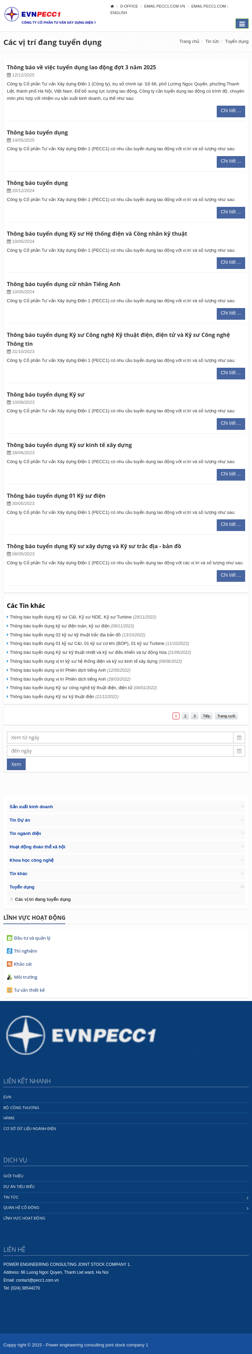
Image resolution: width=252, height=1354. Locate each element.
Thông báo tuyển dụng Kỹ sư (45, 394)
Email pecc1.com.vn (165, 6)
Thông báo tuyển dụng (37, 132)
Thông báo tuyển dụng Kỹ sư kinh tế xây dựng (69, 445)
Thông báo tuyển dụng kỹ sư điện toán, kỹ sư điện (72, 625)
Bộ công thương (21, 1108)
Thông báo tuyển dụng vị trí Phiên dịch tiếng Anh (70, 670)
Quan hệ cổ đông (21, 1207)
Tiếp (206, 716)
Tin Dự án (20, 820)
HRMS (8, 1118)
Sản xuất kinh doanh (31, 806)
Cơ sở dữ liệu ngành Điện (29, 1129)
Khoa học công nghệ (31, 860)
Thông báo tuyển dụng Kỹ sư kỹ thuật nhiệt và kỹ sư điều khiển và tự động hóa (100, 652)
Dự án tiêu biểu (19, 1187)
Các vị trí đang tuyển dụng (43, 899)
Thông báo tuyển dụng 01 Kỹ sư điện (56, 495)
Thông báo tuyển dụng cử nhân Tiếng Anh (64, 284)
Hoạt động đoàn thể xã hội (37, 846)
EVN (7, 1097)
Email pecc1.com (208, 6)
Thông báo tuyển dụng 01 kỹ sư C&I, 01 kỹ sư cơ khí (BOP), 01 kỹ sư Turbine (99, 643)
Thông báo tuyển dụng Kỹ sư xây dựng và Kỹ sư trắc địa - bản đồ (94, 546)
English (119, 13)
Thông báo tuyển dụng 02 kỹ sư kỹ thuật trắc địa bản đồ (77, 634)
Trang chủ (189, 41)
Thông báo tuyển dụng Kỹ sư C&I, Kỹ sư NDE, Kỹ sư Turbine (83, 617)
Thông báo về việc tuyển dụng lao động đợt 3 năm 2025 (81, 67)
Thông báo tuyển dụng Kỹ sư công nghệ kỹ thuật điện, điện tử (83, 687)
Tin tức (212, 41)
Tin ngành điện (25, 833)
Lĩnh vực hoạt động (24, 1218)
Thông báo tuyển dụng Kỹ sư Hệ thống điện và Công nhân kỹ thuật (97, 233)
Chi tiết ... (231, 110)
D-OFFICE (129, 6)
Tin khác (19, 873)
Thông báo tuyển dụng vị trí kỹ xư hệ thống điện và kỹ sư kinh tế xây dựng (96, 661)
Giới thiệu (13, 1176)
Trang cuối (226, 716)
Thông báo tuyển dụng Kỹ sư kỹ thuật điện (64, 696)
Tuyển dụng (237, 41)
